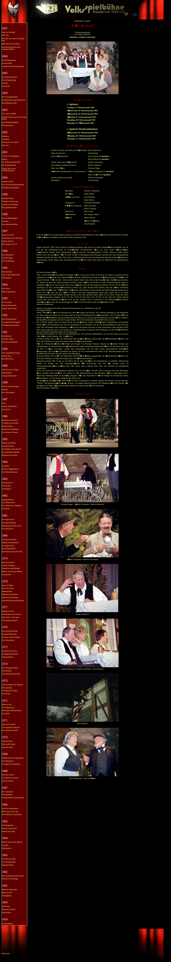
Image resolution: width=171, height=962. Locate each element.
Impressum (5, 953)
